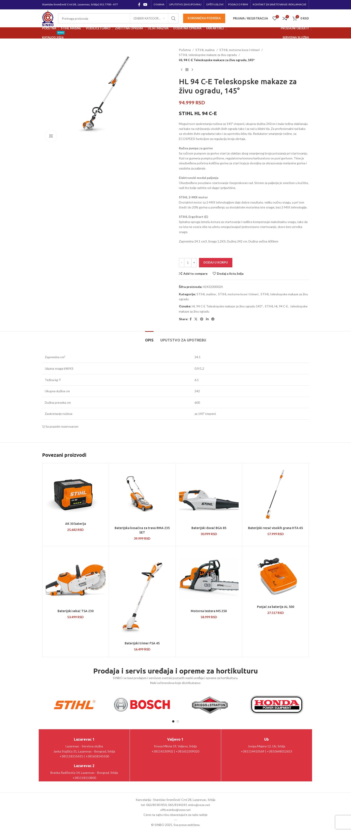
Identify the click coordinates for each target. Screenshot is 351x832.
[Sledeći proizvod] (192, 69)
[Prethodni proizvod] (181, 69)
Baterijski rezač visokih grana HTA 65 (275, 528)
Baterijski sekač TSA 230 (76, 611)
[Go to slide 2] (178, 721)
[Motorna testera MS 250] (209, 578)
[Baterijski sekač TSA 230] (75, 578)
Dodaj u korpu (215, 262)
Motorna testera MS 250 (209, 611)
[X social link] (196, 319)
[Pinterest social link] (202, 319)
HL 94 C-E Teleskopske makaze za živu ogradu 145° (227, 306)
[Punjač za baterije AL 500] (275, 576)
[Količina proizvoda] (187, 262)
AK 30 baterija (75, 523)
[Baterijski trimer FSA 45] (142, 594)
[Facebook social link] (139, 4)
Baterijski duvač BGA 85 (208, 528)
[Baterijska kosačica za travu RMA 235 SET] (142, 495)
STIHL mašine (205, 50)
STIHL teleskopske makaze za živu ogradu (208, 55)
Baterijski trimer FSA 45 (142, 643)
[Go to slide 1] (173, 721)
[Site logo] (48, 18)
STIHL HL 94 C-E (276, 306)
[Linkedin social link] (207, 319)
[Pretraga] (118, 18)
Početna (185, 50)
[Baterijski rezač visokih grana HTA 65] (275, 495)
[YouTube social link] (145, 4)
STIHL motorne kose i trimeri (239, 50)
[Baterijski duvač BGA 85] (209, 495)
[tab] (149, 338)
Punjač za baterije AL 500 (275, 607)
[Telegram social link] (213, 319)
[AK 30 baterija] (75, 493)
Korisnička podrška (204, 18)
